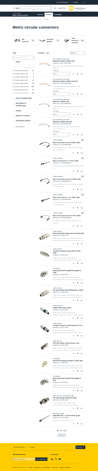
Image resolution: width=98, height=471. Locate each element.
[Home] (14, 19)
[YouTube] (59, 459)
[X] (56, 459)
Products (49, 14)
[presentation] (74, 2)
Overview (40, 14)
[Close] (83, 2)
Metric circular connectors (35, 19)
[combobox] (77, 53)
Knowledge (58, 14)
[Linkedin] (52, 459)
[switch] (74, 74)
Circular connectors (22, 19)
